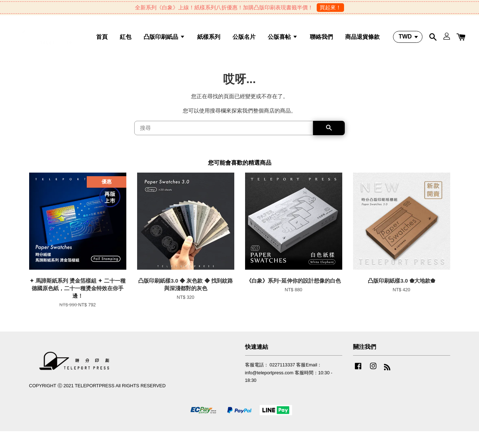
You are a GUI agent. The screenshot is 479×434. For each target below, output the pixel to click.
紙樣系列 (208, 38)
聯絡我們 (321, 38)
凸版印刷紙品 (164, 38)
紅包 (125, 38)
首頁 (102, 38)
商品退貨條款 (362, 38)
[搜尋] (223, 131)
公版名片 (244, 38)
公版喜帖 (282, 38)
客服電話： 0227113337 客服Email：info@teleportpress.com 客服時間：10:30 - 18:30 (289, 375)
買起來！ (330, 7)
